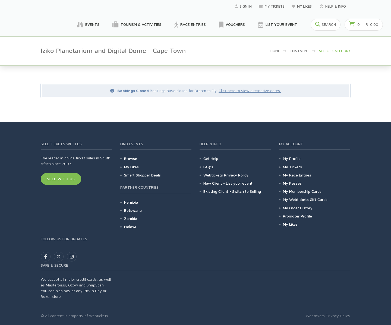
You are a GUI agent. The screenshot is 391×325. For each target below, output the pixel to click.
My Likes (302, 6)
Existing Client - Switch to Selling (232, 191)
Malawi (130, 226)
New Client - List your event (228, 183)
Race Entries (190, 25)
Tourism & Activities (136, 25)
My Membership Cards (302, 191)
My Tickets (272, 6)
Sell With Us (61, 178)
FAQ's (208, 167)
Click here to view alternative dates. (250, 90)
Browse (130, 158)
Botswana (133, 210)
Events (88, 25)
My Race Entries (297, 175)
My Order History (298, 208)
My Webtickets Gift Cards (305, 199)
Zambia (130, 218)
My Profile (292, 158)
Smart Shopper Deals (142, 175)
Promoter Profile (297, 216)
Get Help (210, 158)
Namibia (131, 202)
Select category (334, 51)
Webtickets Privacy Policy (225, 175)
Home (275, 51)
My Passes (292, 183)
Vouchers (232, 25)
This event (299, 51)
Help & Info (333, 6)
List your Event (277, 25)
